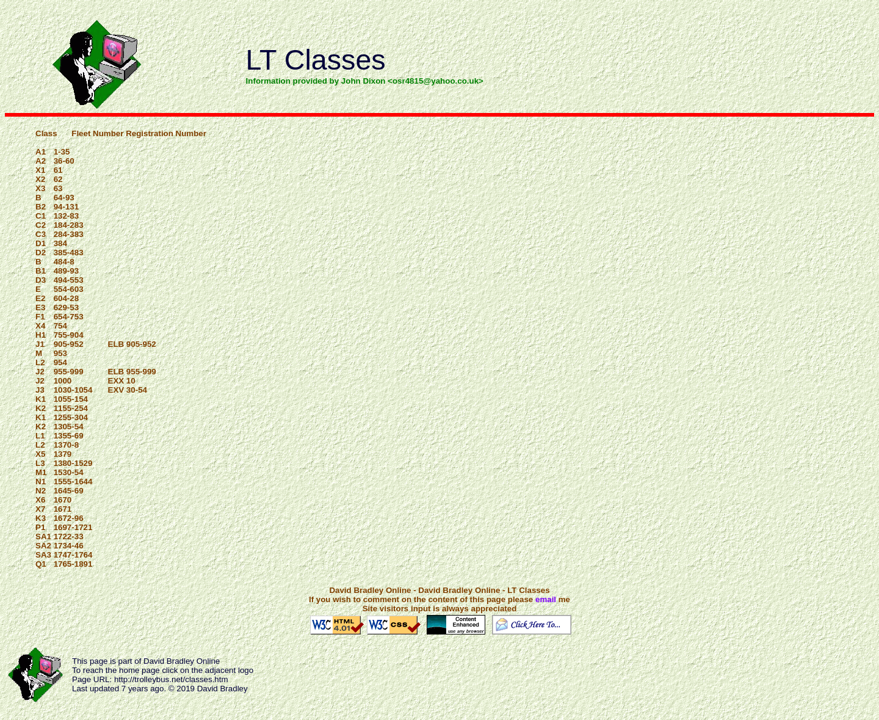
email (545, 599)
